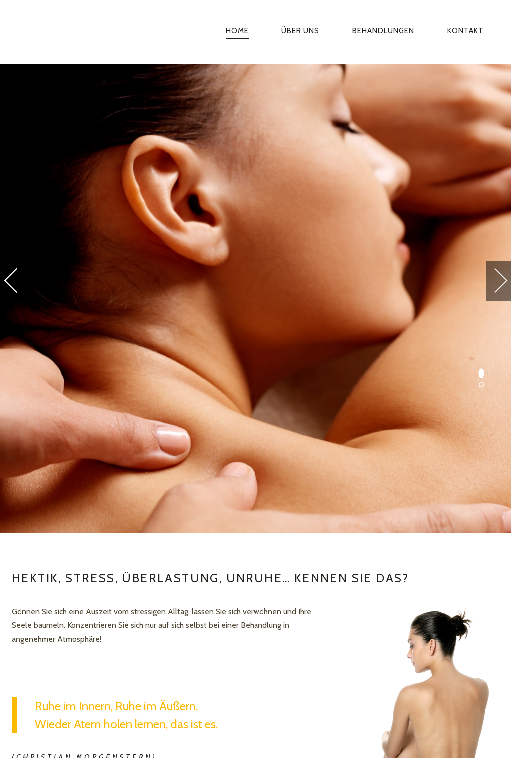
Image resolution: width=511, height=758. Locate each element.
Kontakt (465, 30)
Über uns (300, 30)
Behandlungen (383, 30)
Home (237, 30)
